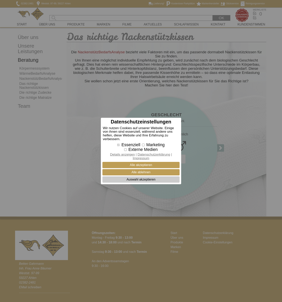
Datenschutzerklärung (153, 154)
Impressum (141, 158)
